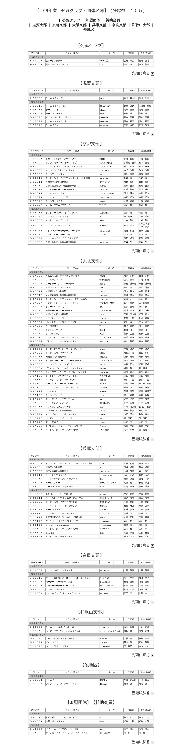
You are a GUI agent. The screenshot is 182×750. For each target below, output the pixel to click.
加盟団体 (93, 20)
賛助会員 (113, 20)
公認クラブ (71, 20)
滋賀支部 (39, 25)
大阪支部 (79, 25)
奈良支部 (119, 25)
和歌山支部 (141, 25)
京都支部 (59, 25)
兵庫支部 (99, 25)
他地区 (89, 30)
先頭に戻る (143, 73)
